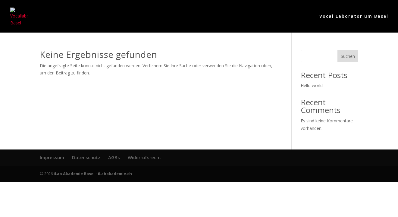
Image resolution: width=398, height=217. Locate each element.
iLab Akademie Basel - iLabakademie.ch (93, 173)
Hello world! (312, 85)
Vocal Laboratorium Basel (353, 16)
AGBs (114, 157)
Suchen (348, 56)
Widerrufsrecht (144, 157)
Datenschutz (86, 157)
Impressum (52, 157)
